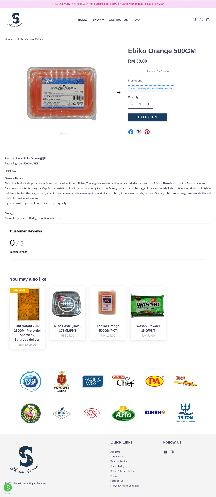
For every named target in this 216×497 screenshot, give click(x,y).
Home (8, 39)
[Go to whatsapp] (8, 487)
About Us (115, 451)
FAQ (137, 19)
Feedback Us (117, 480)
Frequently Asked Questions (125, 485)
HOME (82, 19)
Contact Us (116, 476)
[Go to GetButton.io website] (8, 494)
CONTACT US (118, 19)
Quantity (133, 97)
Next (119, 93)
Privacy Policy (117, 466)
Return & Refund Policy (122, 471)
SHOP (98, 19)
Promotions (135, 80)
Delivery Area (117, 456)
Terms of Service (119, 461)
